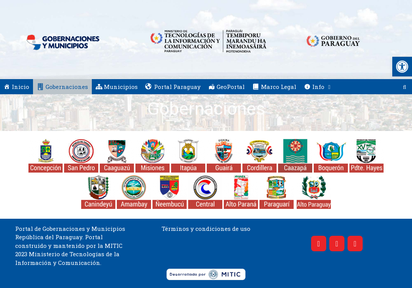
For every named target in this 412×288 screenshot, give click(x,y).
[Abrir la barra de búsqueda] (404, 86)
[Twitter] (336, 243)
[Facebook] (318, 243)
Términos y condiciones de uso (206, 228)
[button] (402, 66)
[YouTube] (355, 243)
